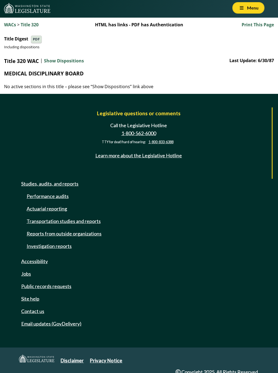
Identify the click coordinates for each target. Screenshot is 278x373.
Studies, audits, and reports (49, 184)
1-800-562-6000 (138, 133)
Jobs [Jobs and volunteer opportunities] (26, 274)
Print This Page (258, 25)
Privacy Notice (106, 361)
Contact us (32, 311)
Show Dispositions (64, 61)
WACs (10, 25)
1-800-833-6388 (161, 142)
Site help (30, 299)
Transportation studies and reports (64, 221)
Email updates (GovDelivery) (51, 324)
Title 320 (30, 25)
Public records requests (46, 286)
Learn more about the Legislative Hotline (138, 155)
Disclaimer (72, 361)
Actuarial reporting (47, 209)
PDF (36, 39)
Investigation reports (49, 246)
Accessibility (34, 261)
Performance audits (48, 196)
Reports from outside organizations (64, 234)
